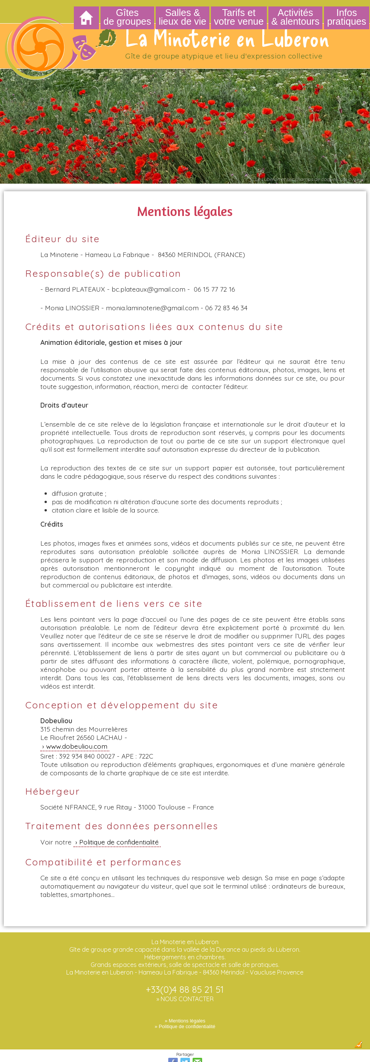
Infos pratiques (346, 17)
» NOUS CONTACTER (185, 977)
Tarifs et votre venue (239, 17)
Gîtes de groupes (127, 17)
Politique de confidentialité (119, 820)
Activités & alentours (295, 17)
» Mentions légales (185, 999)
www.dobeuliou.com (76, 724)
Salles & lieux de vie (182, 17)
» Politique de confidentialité (185, 1004)
